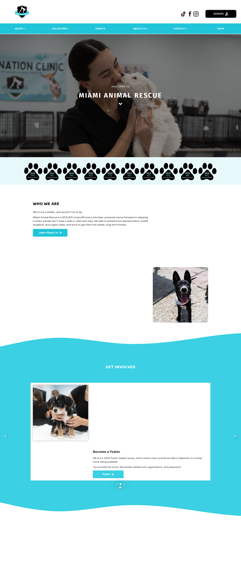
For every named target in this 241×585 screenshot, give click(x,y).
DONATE (167, 554)
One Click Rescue (117, 581)
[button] (120, 380)
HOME (58, 554)
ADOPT (72, 554)
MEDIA (136, 554)
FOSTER (87, 554)
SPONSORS (105, 554)
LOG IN (183, 554)
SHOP (122, 554)
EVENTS (151, 554)
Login (128, 581)
